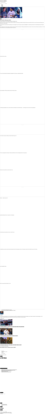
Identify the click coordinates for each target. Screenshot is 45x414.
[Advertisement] (22, 34)
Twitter (2, 5)
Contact (2, 6)
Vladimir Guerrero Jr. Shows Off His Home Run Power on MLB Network (12, 326)
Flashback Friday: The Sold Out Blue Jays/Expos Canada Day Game (8, 370)
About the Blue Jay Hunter (4, 404)
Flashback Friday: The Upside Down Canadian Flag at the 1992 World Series (9, 369)
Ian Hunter (8, 21)
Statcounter (1, 413)
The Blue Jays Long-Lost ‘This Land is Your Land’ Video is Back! (10, 344)
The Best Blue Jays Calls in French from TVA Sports (9, 335)
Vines (16, 21)
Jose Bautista (11, 21)
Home (2, 4)
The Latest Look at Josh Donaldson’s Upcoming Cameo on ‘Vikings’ (8, 310)
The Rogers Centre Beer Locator (4, 371)
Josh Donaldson (14, 21)
